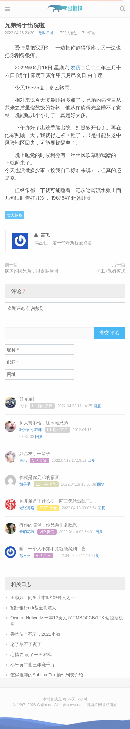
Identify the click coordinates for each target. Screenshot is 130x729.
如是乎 (25, 484)
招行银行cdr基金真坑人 (33, 607)
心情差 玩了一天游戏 (31, 654)
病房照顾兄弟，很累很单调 (31, 271)
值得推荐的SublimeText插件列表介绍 (46, 674)
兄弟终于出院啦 (25, 25)
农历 (76, 67)
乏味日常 (46, 33)
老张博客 (26, 508)
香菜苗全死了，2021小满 (35, 634)
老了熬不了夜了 (25, 644)
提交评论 (109, 332)
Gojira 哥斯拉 (64, 8)
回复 (97, 406)
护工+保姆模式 (110, 271)
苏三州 (25, 555)
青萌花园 (26, 532)
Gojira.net (45, 705)
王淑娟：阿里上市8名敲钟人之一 (42, 597)
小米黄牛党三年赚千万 (32, 664)
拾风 (23, 460)
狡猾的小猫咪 (30, 430)
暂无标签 (14, 215)
